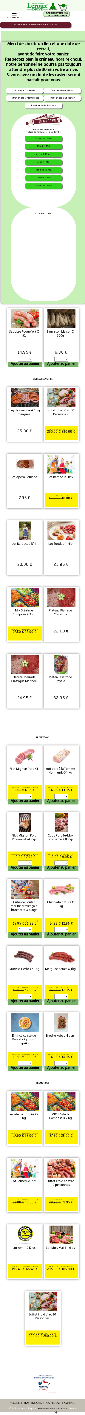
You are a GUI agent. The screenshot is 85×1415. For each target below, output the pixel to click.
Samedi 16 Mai (43, 178)
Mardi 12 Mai (43, 146)
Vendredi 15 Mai (43, 170)
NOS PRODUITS (33, 1403)
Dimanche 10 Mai (43, 138)
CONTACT (69, 1403)
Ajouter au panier (25, 364)
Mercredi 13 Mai (43, 154)
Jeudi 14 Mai (43, 162)
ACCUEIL (15, 1403)
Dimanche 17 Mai (43, 186)
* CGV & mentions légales (22, 1408)
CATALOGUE (53, 1403)
